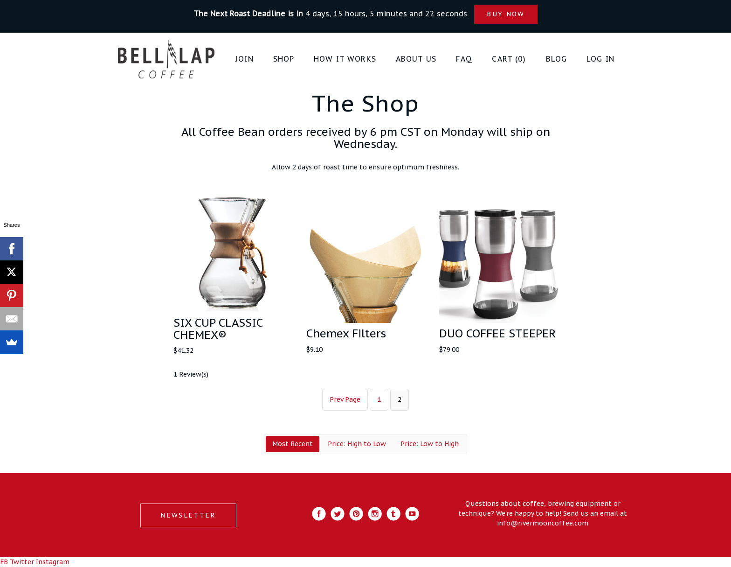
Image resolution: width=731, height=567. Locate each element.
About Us (416, 58)
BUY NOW (505, 14)
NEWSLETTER (188, 515)
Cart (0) (509, 58)
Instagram (52, 562)
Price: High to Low (357, 444)
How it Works (345, 58)
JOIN (244, 58)
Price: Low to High (429, 444)
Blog (556, 58)
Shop (284, 58)
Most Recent (292, 444)
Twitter (22, 562)
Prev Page (345, 399)
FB (4, 562)
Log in (600, 58)
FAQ (464, 58)
